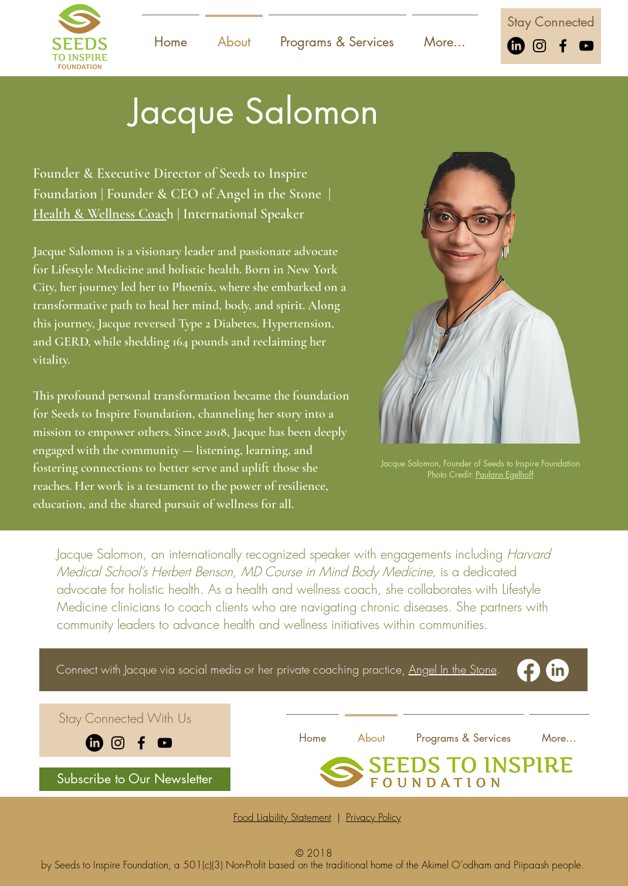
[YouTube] (586, 46)
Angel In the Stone (453, 669)
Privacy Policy (373, 817)
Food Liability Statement (282, 817)
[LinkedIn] (516, 46)
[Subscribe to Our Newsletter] (134, 779)
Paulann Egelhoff (505, 474)
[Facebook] (563, 46)
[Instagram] (539, 46)
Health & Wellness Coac (100, 213)
